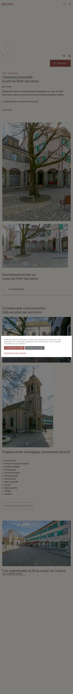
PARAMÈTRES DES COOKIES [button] (15, 353)
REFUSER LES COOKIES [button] (34, 348)
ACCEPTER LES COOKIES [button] (14, 348)
